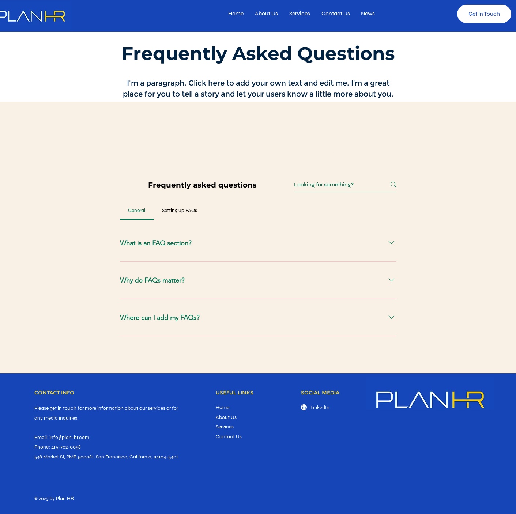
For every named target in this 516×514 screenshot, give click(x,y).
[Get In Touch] (484, 14)
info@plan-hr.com (69, 437)
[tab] (137, 210)
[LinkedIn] (304, 407)
